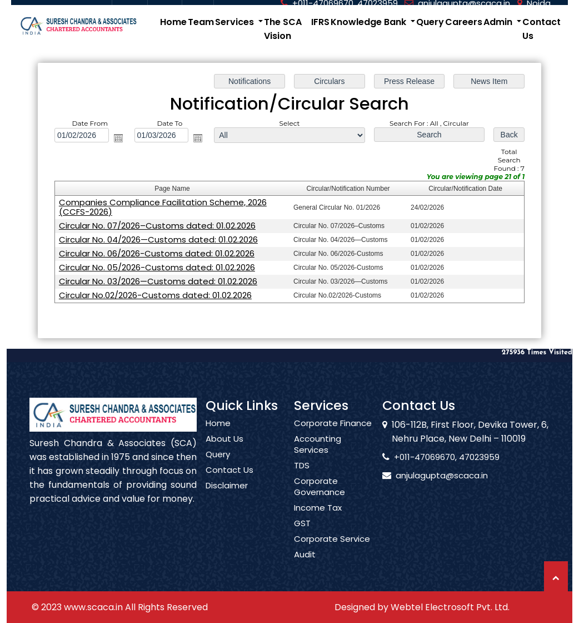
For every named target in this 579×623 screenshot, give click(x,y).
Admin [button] (499, 22)
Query (430, 22)
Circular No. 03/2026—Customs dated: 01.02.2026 (158, 280)
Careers (463, 22)
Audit (305, 570)
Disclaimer (227, 501)
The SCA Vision (283, 29)
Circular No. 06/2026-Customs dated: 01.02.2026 (156, 253)
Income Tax (318, 524)
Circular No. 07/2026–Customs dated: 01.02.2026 (157, 225)
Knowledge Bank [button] (369, 22)
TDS (302, 481)
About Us (224, 455)
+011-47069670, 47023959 (430, 457)
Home (173, 22)
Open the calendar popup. (118, 138)
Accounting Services (317, 460)
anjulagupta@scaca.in (425, 475)
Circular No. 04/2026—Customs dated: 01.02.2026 (158, 239)
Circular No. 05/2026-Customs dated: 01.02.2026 (157, 267)
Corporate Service (332, 555)
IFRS (320, 22)
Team (201, 22)
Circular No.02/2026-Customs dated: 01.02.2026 (155, 294)
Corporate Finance (333, 439)
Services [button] (235, 22)
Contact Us (541, 29)
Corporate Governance (319, 503)
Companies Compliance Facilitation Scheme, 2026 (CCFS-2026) (163, 206)
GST (302, 539)
